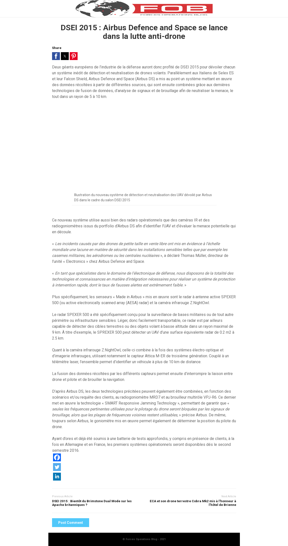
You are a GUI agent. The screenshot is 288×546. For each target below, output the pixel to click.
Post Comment (70, 523)
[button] (56, 56)
